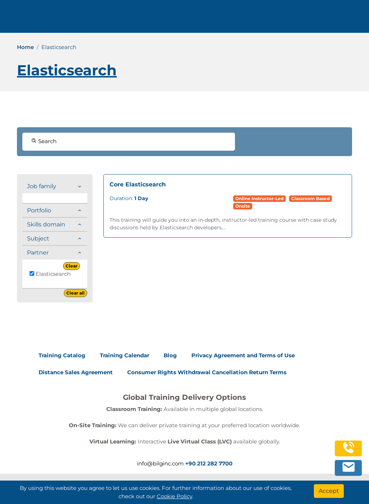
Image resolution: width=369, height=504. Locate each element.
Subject (38, 238)
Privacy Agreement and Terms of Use (243, 355)
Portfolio (39, 210)
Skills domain (46, 224)
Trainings (106, 19)
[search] (352, 19)
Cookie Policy (174, 496)
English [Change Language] (257, 19)
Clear (71, 266)
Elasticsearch (50, 273)
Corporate (145, 19)
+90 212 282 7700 (208, 463)
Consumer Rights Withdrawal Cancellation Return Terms (206, 372)
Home (25, 47)
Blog (170, 355)
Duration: (129, 198)
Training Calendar (124, 355)
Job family (41, 186)
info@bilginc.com (160, 463)
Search (44, 141)
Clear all (75, 293)
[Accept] (329, 491)
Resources (186, 19)
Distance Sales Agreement (76, 372)
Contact (220, 19)
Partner (38, 252)
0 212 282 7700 (310, 19)
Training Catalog (62, 355)
